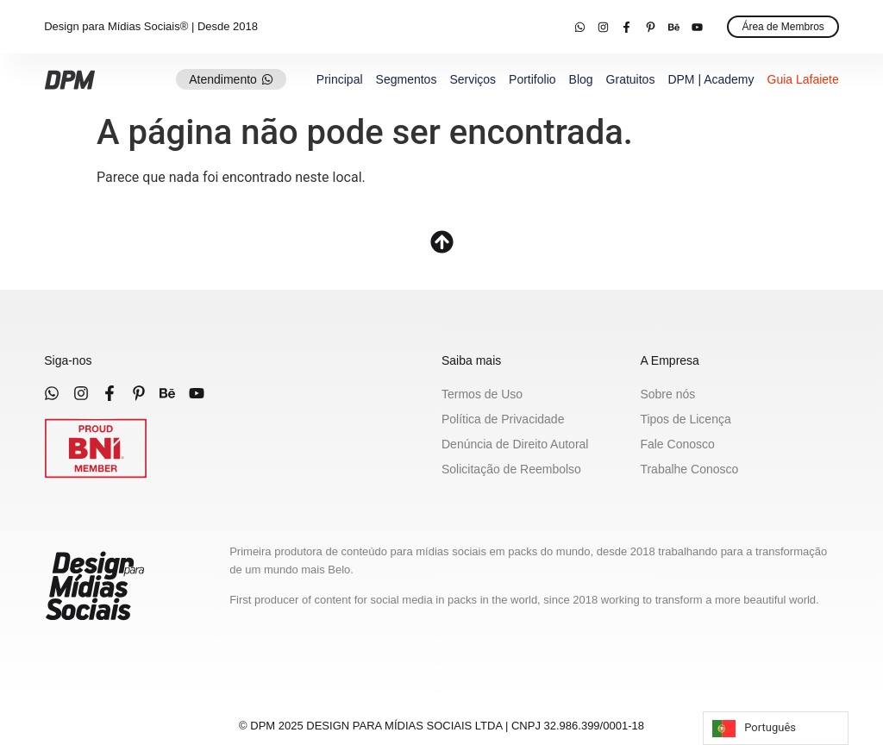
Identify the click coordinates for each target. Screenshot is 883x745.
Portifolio (532, 79)
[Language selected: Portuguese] (776, 728)
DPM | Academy (710, 79)
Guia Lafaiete (803, 79)
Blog (581, 79)
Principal (339, 79)
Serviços (472, 79)
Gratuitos (630, 79)
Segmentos (406, 79)
